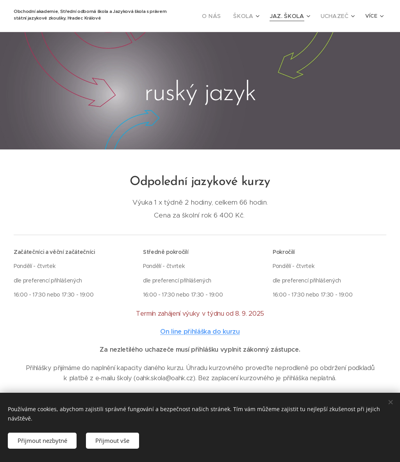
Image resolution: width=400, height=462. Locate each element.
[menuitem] (222, 16)
